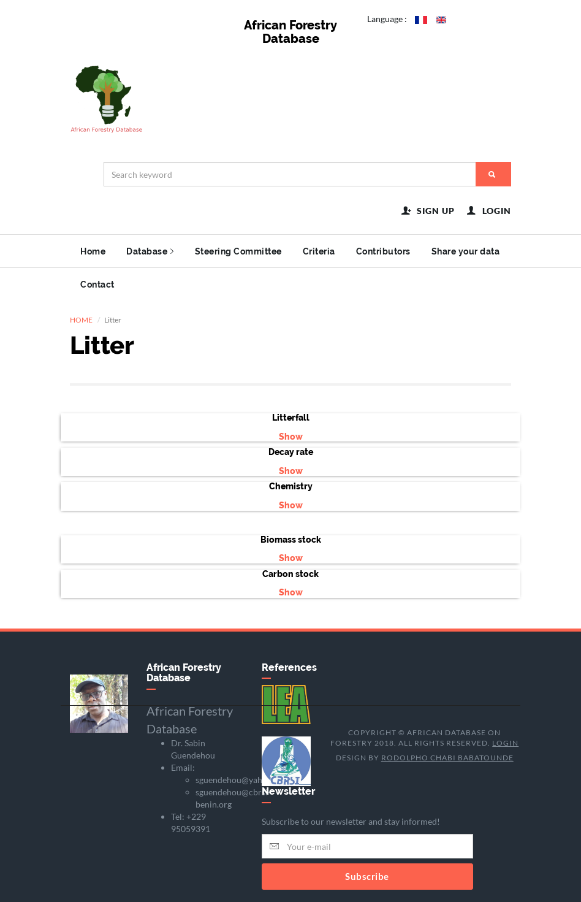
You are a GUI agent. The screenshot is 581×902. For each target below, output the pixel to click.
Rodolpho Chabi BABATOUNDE (447, 757)
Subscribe (367, 876)
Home (92, 251)
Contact (97, 284)
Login (505, 742)
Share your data (465, 251)
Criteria (319, 251)
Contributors (383, 251)
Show (291, 436)
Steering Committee (238, 251)
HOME (81, 319)
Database (150, 251)
